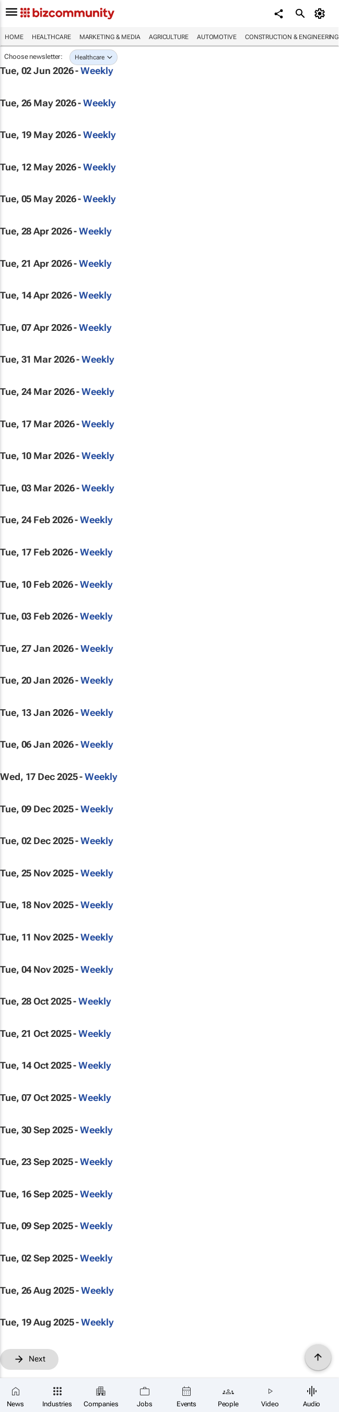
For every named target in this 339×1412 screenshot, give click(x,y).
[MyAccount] (321, 13)
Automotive (217, 37)
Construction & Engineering (291, 37)
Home (14, 37)
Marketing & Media (110, 37)
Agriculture (169, 37)
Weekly (96, 70)
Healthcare (51, 37)
